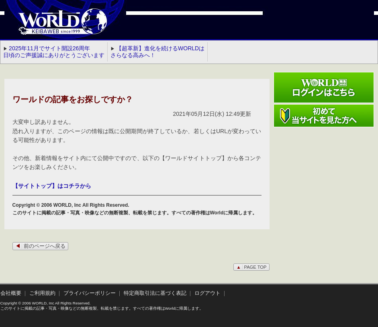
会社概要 (10, 293)
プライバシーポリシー (89, 293)
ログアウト (207, 293)
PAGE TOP (251, 267)
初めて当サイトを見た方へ (324, 115)
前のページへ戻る (40, 246)
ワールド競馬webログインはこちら (324, 87)
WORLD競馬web (54, 26)
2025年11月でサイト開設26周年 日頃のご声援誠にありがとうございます (53, 51)
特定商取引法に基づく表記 (155, 293)
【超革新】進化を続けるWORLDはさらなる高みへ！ (157, 51)
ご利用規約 (42, 293)
